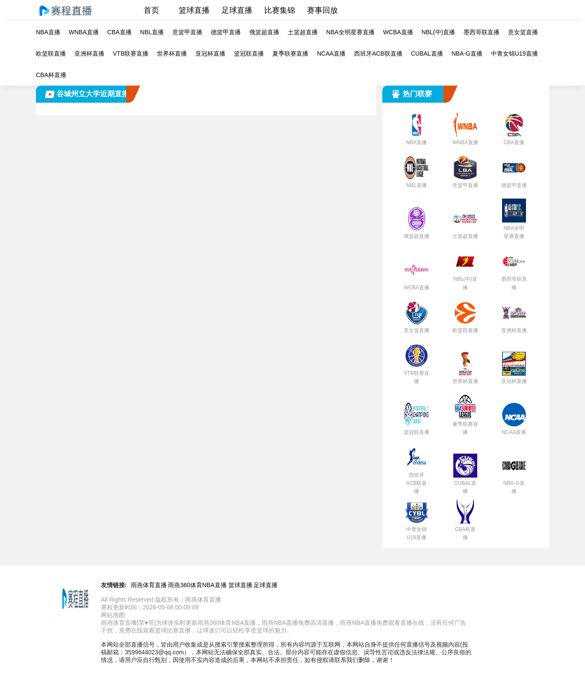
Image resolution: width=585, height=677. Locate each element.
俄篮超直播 (264, 32)
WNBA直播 (84, 32)
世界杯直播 (172, 53)
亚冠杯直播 (210, 53)
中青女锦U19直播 (514, 53)
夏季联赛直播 (290, 53)
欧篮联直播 (51, 53)
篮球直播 (194, 10)
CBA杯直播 (51, 74)
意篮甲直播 (187, 32)
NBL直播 (152, 32)
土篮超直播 (303, 32)
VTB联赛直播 (130, 53)
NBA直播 (48, 32)
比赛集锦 (279, 10)
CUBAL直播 (427, 53)
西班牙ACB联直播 (378, 53)
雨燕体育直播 (149, 585)
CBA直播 (119, 32)
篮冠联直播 (249, 53)
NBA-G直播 (467, 53)
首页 (151, 10)
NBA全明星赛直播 (350, 32)
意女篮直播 (523, 32)
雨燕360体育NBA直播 (197, 585)
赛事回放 (322, 10)
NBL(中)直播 (438, 32)
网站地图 (113, 615)
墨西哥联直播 (481, 32)
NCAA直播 (331, 53)
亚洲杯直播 (89, 53)
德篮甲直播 (226, 32)
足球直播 (237, 10)
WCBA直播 (398, 32)
